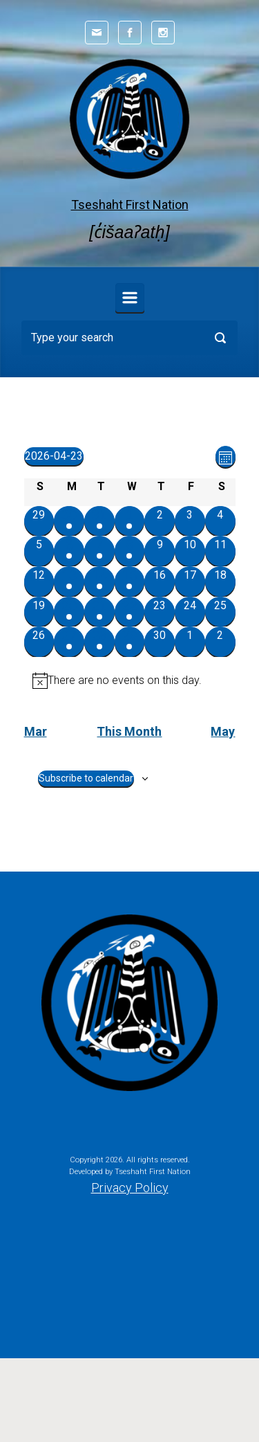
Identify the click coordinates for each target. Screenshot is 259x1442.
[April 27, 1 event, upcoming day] (69, 642)
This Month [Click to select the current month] (129, 731)
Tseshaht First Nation (130, 204)
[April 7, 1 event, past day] (99, 551)
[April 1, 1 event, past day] (130, 521)
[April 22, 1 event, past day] (130, 612)
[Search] (129, 338)
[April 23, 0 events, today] (159, 612)
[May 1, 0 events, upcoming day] (190, 642)
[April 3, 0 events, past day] (190, 521)
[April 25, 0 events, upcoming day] (220, 612)
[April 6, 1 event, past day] (69, 551)
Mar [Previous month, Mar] (35, 731)
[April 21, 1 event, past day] (99, 612)
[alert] (130, 680)
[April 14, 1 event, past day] (99, 581)
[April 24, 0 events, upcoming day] (190, 612)
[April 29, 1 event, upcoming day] (130, 642)
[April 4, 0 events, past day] (220, 521)
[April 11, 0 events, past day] (220, 551)
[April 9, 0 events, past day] (159, 551)
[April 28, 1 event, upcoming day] (99, 642)
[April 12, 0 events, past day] (39, 581)
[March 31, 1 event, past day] (99, 521)
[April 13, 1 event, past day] (69, 581)
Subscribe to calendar (86, 778)
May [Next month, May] (223, 731)
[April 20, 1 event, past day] (69, 612)
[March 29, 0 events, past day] (39, 521)
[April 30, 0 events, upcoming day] (159, 642)
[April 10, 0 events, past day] (190, 551)
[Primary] (129, 297)
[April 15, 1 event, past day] (130, 581)
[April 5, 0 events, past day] (39, 551)
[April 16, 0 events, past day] (159, 581)
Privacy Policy (130, 1187)
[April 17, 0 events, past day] (190, 581)
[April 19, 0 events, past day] (39, 612)
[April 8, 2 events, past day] (130, 551)
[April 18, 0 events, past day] (220, 581)
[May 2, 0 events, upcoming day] (220, 642)
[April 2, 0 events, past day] (159, 521)
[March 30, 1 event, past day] (69, 521)
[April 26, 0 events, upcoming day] (39, 642)
